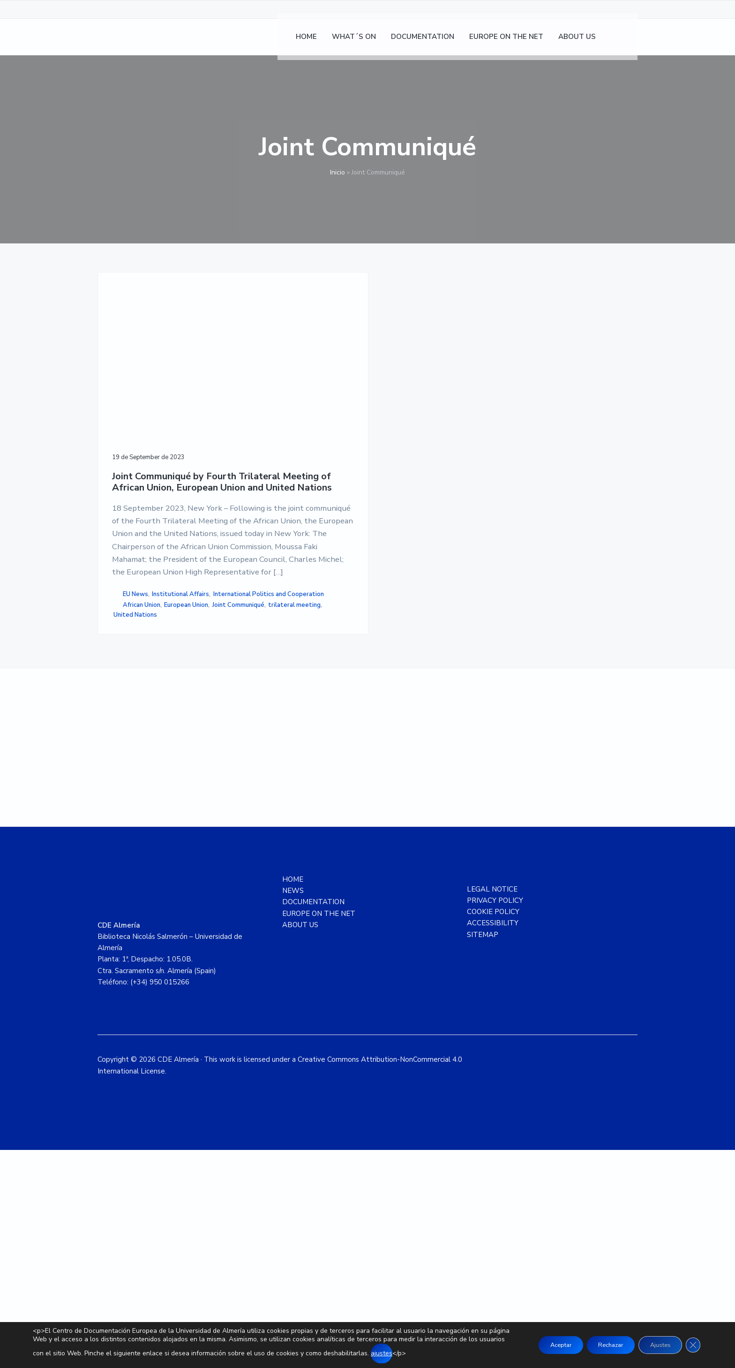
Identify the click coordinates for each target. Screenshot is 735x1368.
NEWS (293, 1108)
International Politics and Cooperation (149, 771)
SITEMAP (482, 1152)
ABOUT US (300, 1142)
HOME (292, 1097)
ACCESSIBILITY (492, 1141)
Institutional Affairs (142, 756)
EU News (135, 745)
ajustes (419, 1353)
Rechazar (597, 1344)
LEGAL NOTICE (492, 1106)
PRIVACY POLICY (495, 1118)
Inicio (337, 172)
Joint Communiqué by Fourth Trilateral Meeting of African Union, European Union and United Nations (155, 413)
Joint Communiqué (139, 806)
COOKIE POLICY (493, 1129)
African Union (141, 786)
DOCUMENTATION (313, 1120)
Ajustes (654, 1344)
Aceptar (539, 1344)
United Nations (135, 826)
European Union (135, 796)
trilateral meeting (139, 816)
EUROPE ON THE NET (318, 1131)
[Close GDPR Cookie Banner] (691, 1345)
